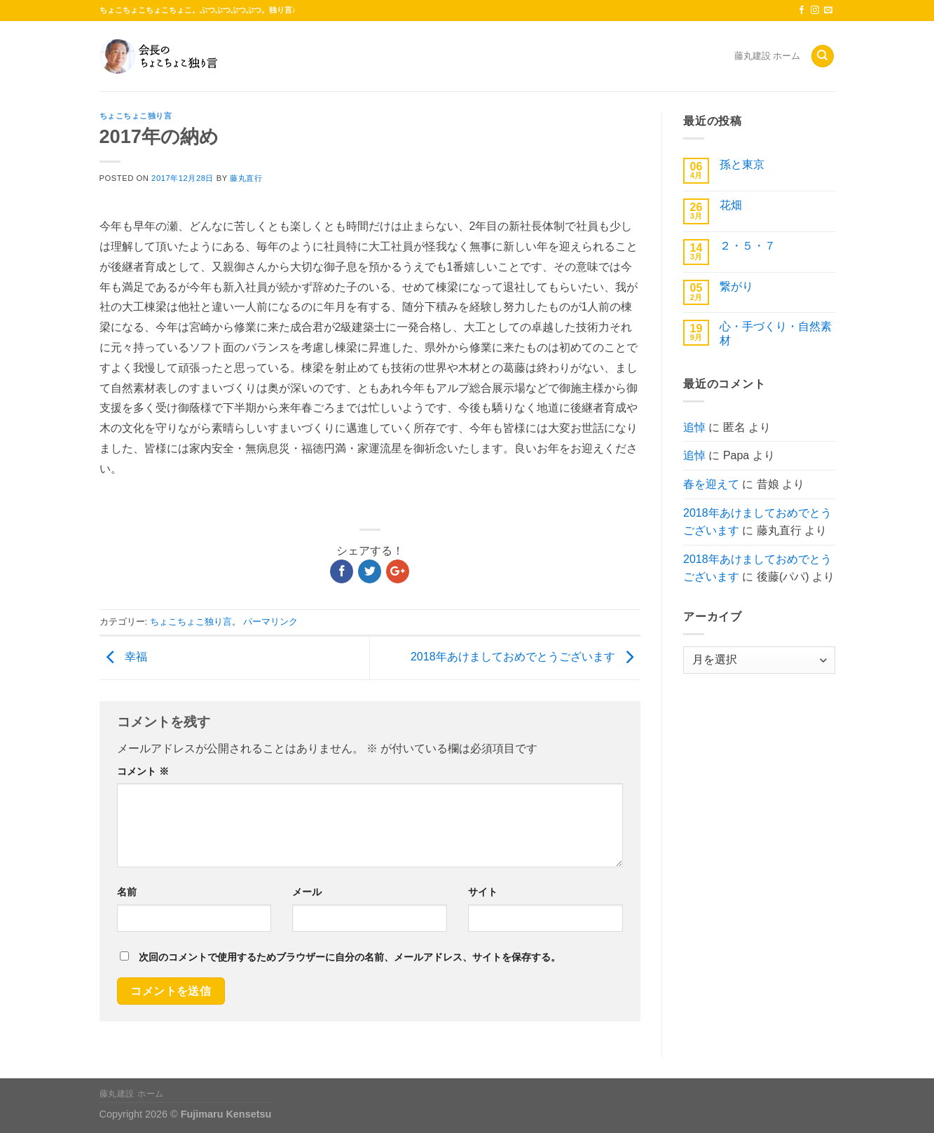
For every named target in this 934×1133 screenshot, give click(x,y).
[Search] (822, 56)
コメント (143, 771)
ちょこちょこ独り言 (135, 115)
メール (307, 891)
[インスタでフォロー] (815, 10)
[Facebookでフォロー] (801, 10)
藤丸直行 (246, 178)
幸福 (123, 657)
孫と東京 (742, 164)
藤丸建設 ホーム (767, 55)
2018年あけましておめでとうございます (525, 657)
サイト (482, 891)
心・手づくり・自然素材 (776, 333)
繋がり (736, 286)
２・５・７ (748, 246)
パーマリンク (270, 621)
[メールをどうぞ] (828, 10)
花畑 (731, 205)
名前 (127, 891)
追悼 (694, 427)
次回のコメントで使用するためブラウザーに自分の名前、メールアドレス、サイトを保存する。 (350, 957)
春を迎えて (711, 484)
